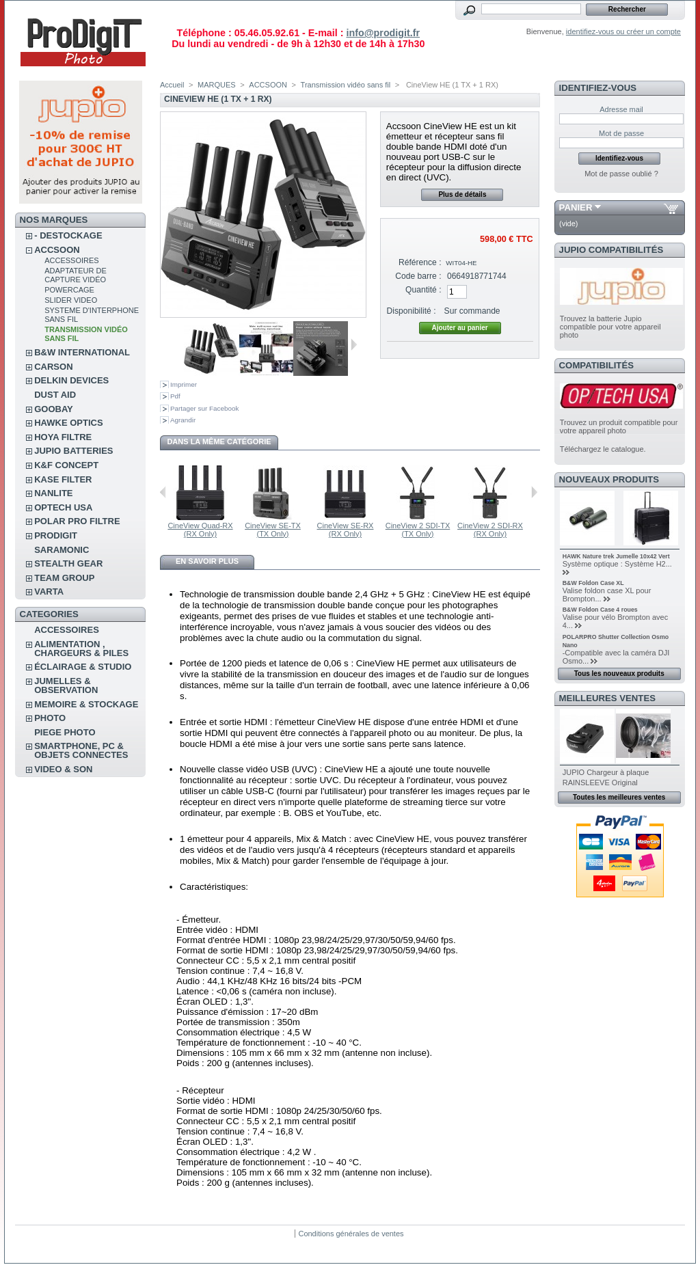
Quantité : (423, 290)
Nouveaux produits (609, 479)
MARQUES (217, 85)
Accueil (172, 85)
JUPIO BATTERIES (73, 451)
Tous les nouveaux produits (619, 673)
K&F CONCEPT (66, 465)
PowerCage (69, 290)
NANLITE (53, 493)
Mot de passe (621, 133)
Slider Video (70, 300)
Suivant (354, 344)
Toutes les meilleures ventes (619, 797)
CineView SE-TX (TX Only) (273, 529)
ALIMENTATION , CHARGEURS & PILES (81, 648)
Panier (576, 207)
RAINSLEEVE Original (600, 782)
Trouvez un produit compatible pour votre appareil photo (619, 426)
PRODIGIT (55, 535)
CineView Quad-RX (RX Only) (199, 529)
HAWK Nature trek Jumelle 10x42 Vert (616, 556)
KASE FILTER (63, 479)
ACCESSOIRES (66, 630)
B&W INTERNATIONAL (82, 352)
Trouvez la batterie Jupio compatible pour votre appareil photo (610, 326)
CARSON (53, 367)
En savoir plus (207, 561)
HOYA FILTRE (63, 437)
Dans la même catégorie (219, 441)
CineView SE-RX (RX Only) (345, 529)
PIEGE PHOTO (64, 732)
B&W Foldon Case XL (593, 583)
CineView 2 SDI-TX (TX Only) (418, 529)
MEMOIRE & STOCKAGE (86, 704)
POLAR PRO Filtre (77, 521)
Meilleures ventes (607, 698)
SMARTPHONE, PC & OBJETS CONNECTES (81, 750)
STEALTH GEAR (68, 563)
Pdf (175, 396)
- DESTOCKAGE (68, 235)
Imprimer (183, 384)
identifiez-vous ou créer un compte (623, 31)
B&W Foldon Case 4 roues (600, 609)
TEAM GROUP (64, 578)
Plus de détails (462, 194)
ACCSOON (56, 250)
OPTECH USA (63, 507)
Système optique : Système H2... (617, 564)
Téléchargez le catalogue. (603, 449)
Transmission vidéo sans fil (346, 85)
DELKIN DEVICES (71, 380)
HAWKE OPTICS (68, 423)
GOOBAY (53, 409)
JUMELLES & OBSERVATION (66, 685)
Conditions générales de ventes (350, 1233)
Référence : (420, 262)
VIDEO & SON (63, 769)
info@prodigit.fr (383, 32)
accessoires (71, 260)
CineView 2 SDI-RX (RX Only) (490, 529)
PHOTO (50, 718)
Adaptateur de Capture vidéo (75, 275)
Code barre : (418, 276)
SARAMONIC (61, 550)
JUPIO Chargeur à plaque (606, 772)
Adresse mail (621, 109)
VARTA (49, 591)
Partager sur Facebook (204, 408)
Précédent (163, 492)
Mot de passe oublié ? (621, 173)
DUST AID (55, 395)
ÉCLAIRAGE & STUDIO (82, 667)
